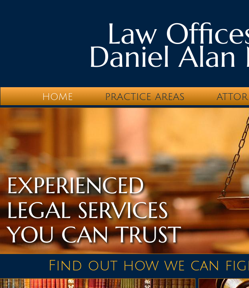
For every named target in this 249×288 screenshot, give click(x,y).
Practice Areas (145, 97)
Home (57, 97)
